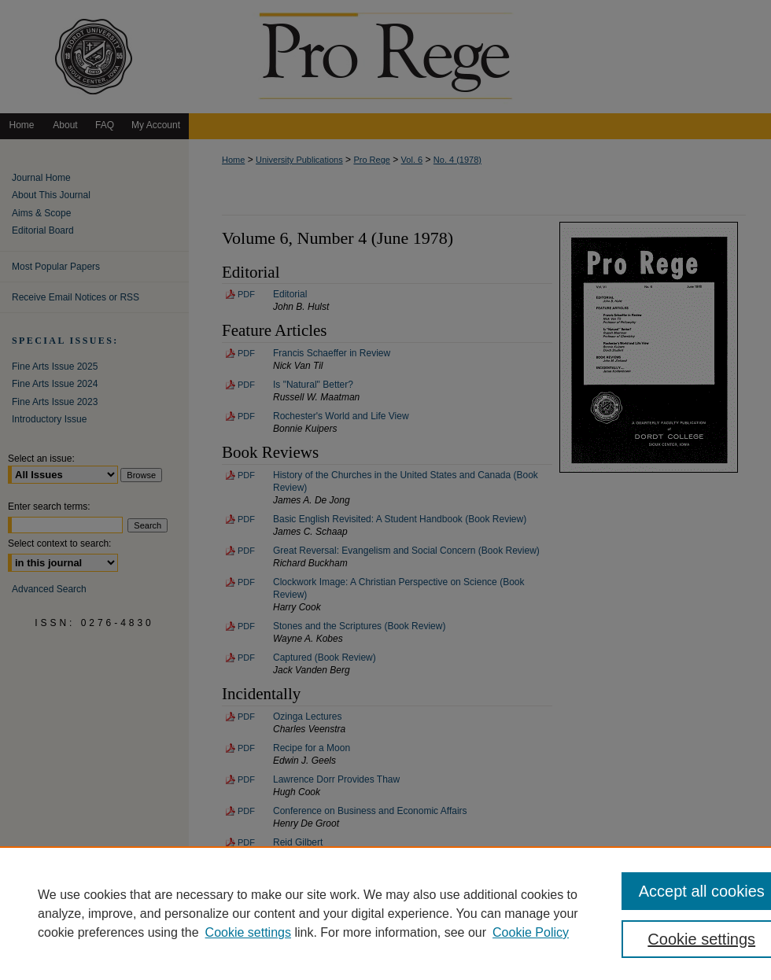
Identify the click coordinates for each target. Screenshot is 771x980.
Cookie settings (248, 932)
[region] (385, 913)
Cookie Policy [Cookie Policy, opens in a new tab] (530, 932)
